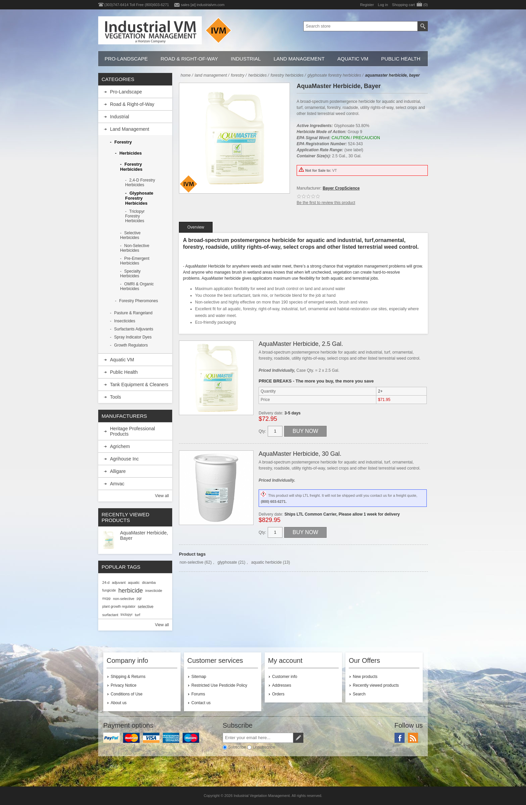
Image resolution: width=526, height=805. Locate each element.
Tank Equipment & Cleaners (139, 384)
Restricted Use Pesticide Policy (219, 685)
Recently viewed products (376, 685)
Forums (198, 694)
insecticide (153, 591)
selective (146, 606)
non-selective (191, 562)
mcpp (106, 598)
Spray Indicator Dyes (132, 337)
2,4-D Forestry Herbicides (140, 182)
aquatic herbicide (266, 562)
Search (359, 694)
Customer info (284, 676)
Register (367, 5)
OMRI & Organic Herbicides (137, 286)
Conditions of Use (127, 694)
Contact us (201, 702)
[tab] (196, 227)
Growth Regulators (131, 345)
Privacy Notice (124, 685)
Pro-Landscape (126, 59)
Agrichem (120, 446)
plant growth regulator (119, 606)
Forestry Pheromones (138, 300)
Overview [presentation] (195, 227)
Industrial (246, 59)
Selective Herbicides (130, 235)
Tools (115, 397)
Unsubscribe (264, 747)
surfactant (110, 615)
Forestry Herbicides (131, 167)
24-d (106, 582)
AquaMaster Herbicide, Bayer (144, 535)
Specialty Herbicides (130, 273)
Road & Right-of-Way (189, 59)
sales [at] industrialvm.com (203, 5)
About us (118, 702)
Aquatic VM (352, 59)
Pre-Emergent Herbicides (134, 261)
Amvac (117, 483)
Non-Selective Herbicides (134, 248)
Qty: (262, 431)
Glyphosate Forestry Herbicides (139, 198)
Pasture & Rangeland (133, 313)
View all (162, 495)
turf (137, 615)
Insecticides (124, 321)
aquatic (134, 582)
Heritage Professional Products (132, 431)
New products (365, 676)
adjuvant (119, 582)
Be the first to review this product (326, 202)
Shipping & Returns (128, 676)
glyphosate (227, 562)
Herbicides (130, 153)
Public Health (400, 59)
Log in (383, 5)
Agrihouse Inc (124, 458)
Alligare (118, 471)
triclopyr (126, 614)
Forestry (123, 142)
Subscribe (237, 747)
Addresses (281, 685)
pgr (139, 598)
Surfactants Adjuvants (133, 329)
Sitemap (198, 676)
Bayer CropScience (341, 188)
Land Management (299, 59)
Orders (278, 694)
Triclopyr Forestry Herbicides (135, 216)
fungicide (109, 590)
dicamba (149, 582)
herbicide (130, 590)
